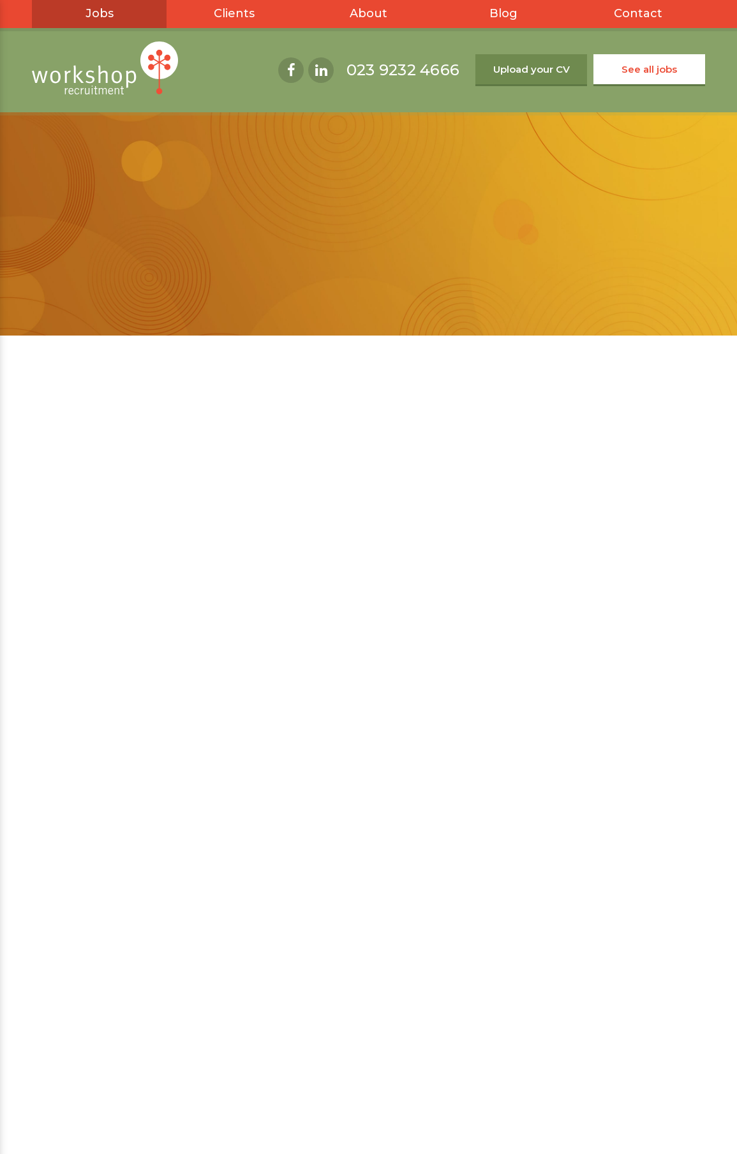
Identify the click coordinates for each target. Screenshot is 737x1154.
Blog (503, 13)
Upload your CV (531, 69)
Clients (234, 13)
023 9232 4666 (402, 70)
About (368, 13)
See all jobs (649, 69)
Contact (638, 13)
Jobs (100, 13)
